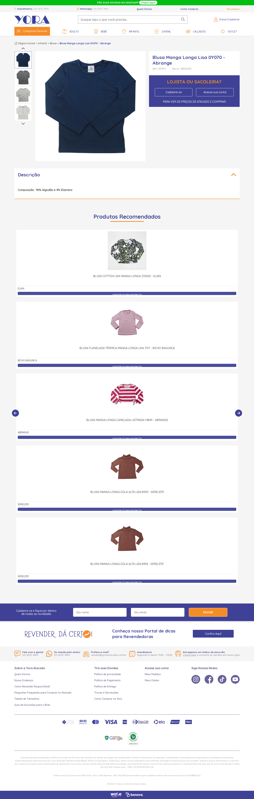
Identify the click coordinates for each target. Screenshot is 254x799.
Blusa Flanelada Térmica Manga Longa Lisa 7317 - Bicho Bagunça (127, 348)
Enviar (208, 612)
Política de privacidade (107, 674)
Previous (23, 48)
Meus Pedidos (153, 674)
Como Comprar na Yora (108, 698)
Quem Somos (144, 9)
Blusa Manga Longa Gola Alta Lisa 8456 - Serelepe (127, 564)
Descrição (29, 175)
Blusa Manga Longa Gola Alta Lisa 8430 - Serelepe (127, 492)
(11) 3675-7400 (41, 8)
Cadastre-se (174, 92)
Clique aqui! (148, 2)
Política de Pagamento (107, 680)
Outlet (229, 31)
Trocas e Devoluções (106, 692)
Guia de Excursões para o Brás (32, 705)
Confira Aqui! (213, 633)
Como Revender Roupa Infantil (32, 686)
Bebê (100, 31)
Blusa (53, 43)
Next (23, 124)
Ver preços (233, 9)
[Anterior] (15, 413)
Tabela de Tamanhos (26, 698)
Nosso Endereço (23, 680)
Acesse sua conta (215, 92)
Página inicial (26, 43)
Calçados (196, 31)
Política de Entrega (105, 686)
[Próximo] (238, 413)
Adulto (70, 31)
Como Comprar (189, 9)
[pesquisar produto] (183, 19)
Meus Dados (152, 680)
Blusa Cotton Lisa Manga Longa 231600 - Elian (127, 276)
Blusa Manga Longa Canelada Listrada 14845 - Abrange (127, 420)
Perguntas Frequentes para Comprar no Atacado (43, 692)
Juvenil (162, 31)
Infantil (130, 31)
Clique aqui (189, 655)
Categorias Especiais (32, 31)
